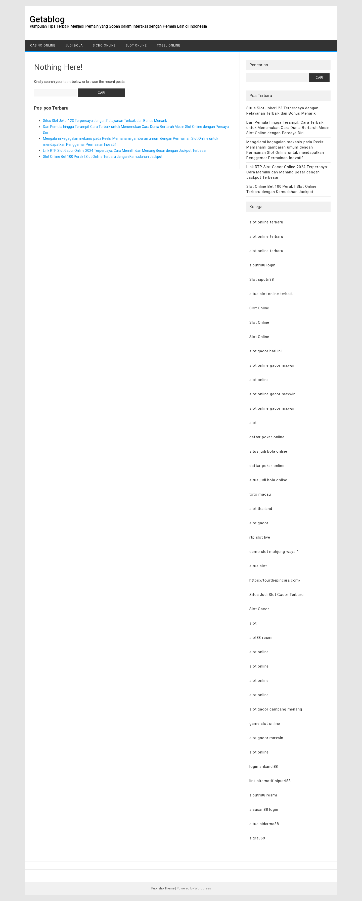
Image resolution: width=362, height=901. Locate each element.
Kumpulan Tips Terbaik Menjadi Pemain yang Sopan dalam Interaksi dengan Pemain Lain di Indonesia (118, 26)
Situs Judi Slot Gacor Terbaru (276, 594)
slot (252, 422)
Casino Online (42, 45)
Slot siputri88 (261, 279)
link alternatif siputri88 (270, 781)
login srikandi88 (263, 766)
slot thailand (260, 508)
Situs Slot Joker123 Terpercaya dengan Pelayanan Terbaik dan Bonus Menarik (105, 121)
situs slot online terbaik (271, 294)
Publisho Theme (162, 888)
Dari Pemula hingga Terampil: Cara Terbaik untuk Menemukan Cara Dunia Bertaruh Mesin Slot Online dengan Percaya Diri (288, 127)
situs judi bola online (268, 451)
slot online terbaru (266, 222)
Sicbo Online (104, 45)
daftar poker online (266, 437)
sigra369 (257, 838)
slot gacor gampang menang (275, 709)
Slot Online (136, 45)
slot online (259, 379)
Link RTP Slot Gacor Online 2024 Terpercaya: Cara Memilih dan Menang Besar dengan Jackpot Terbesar (125, 151)
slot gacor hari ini (265, 351)
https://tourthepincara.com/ (275, 580)
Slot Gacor (259, 609)
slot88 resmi (261, 637)
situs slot (258, 566)
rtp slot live (259, 537)
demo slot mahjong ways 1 (274, 551)
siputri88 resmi (263, 795)
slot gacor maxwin (266, 738)
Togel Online (168, 45)
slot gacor (258, 523)
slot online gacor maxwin (272, 365)
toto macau (260, 494)
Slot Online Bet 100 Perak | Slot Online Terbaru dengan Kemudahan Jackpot (102, 157)
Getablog (47, 19)
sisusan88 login (263, 809)
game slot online (264, 723)
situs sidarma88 (264, 824)
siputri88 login (262, 265)
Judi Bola (74, 45)
